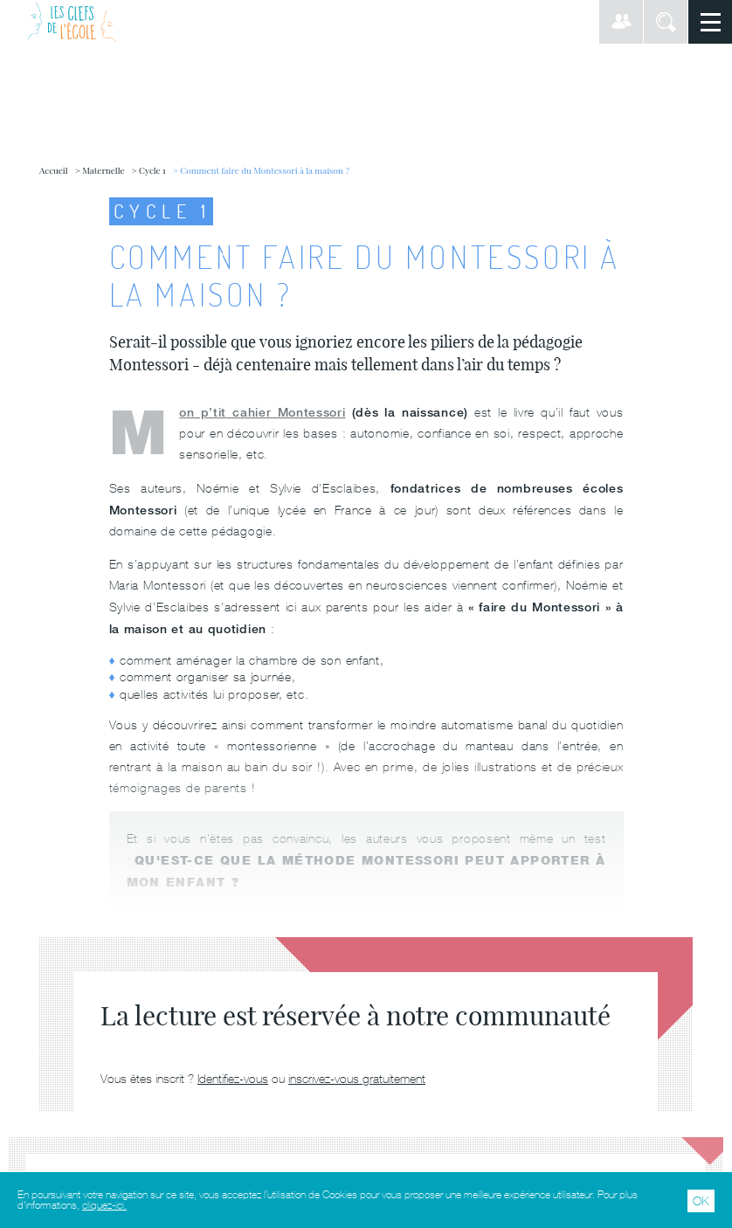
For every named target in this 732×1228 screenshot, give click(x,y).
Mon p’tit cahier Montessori (262, 411)
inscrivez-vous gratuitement (356, 1079)
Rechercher (665, 22)
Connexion (621, 22)
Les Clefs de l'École (72, 22)
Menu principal (710, 22)
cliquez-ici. (104, 1205)
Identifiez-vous (232, 1079)
